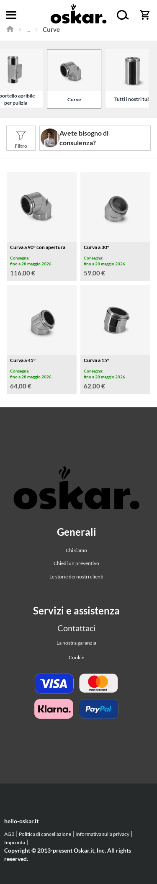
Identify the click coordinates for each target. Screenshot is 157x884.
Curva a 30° (96, 247)
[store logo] (78, 15)
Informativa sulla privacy (102, 834)
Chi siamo (76, 550)
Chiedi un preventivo (76, 563)
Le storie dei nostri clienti (76, 576)
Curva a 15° (96, 360)
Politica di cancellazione (45, 834)
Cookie (76, 657)
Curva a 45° (23, 360)
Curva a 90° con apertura (37, 247)
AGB (9, 834)
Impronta (14, 842)
